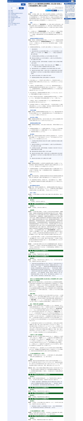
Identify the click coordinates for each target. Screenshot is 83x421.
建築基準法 (67, 20)
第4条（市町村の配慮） (12, 14)
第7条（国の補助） (11, 19)
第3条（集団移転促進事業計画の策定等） (15, 13)
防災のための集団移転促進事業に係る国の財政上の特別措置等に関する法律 (70, 6)
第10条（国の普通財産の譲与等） (14, 23)
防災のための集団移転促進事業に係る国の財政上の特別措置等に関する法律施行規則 (70, 15)
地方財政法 (67, 23)
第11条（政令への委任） (12, 24)
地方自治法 (67, 21)
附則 (9, 26)
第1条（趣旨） (11, 10)
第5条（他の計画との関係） (13, 16)
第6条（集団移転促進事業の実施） (14, 17)
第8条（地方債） (11, 20)
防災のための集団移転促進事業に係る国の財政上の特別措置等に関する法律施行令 (70, 10)
